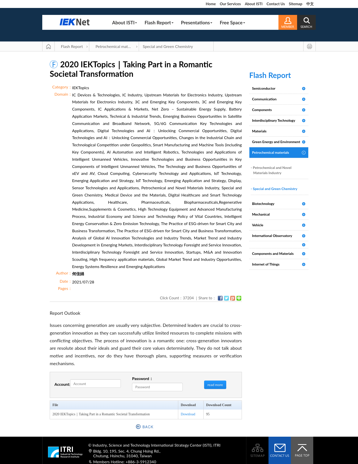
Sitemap (295, 3)
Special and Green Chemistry (168, 46)
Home (211, 3)
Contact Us (276, 3)
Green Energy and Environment (276, 142)
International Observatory (272, 235)
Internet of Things (265, 264)
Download (188, 414)
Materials (259, 131)
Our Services (230, 3)
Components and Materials (273, 253)
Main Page (48, 46)
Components (262, 110)
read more (215, 385)
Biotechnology (263, 203)
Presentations (196, 22)
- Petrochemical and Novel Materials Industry (271, 170)
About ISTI (254, 3)
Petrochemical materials (116, 46)
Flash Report (158, 22)
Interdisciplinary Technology (273, 120)
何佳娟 (78, 273)
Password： (142, 378)
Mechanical (261, 214)
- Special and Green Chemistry (274, 189)
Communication (264, 99)
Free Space (232, 22)
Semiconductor (263, 88)
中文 (310, 3)
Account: (62, 384)
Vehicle (257, 225)
